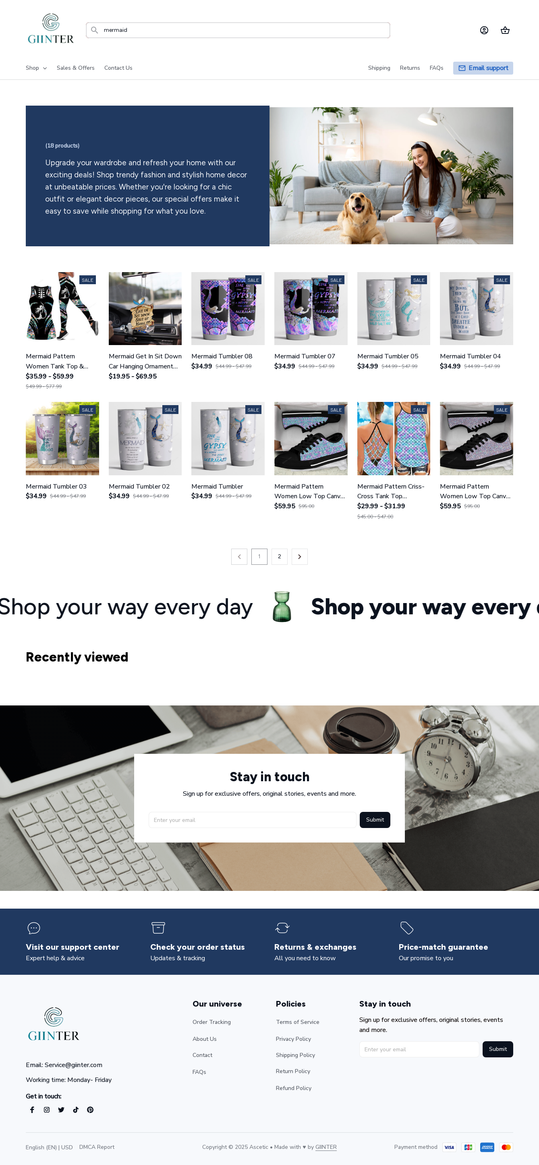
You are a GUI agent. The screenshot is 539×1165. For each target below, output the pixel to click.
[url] (326, 1147)
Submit (375, 819)
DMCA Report (96, 1147)
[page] (488, 68)
